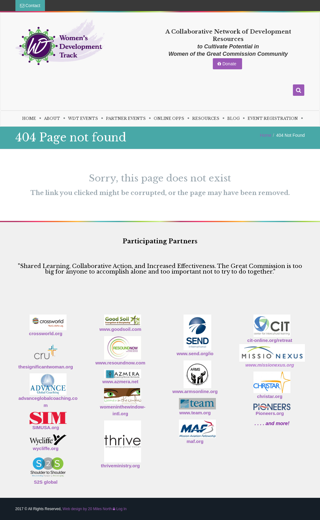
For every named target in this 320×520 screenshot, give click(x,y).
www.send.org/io (195, 353)
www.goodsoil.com (120, 329)
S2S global (46, 482)
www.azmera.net (120, 381)
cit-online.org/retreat (269, 340)
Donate (227, 63)
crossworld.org (45, 333)
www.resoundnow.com (120, 362)
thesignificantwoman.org (45, 366)
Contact (30, 5)
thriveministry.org (120, 465)
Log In (120, 509)
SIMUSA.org (45, 427)
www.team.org (195, 412)
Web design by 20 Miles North (87, 509)
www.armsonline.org (195, 391)
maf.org (195, 441)
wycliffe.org (46, 448)
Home (265, 135)
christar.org (269, 396)
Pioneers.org (270, 413)
